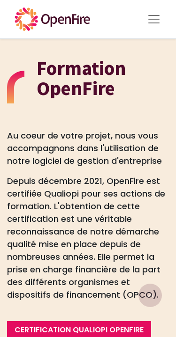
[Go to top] (150, 295)
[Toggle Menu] (153, 19)
